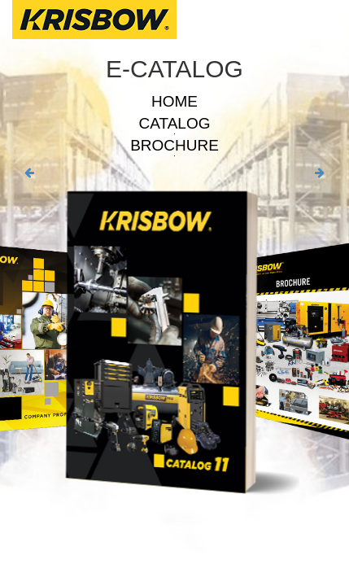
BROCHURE (174, 145)
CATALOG (175, 123)
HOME (174, 101)
